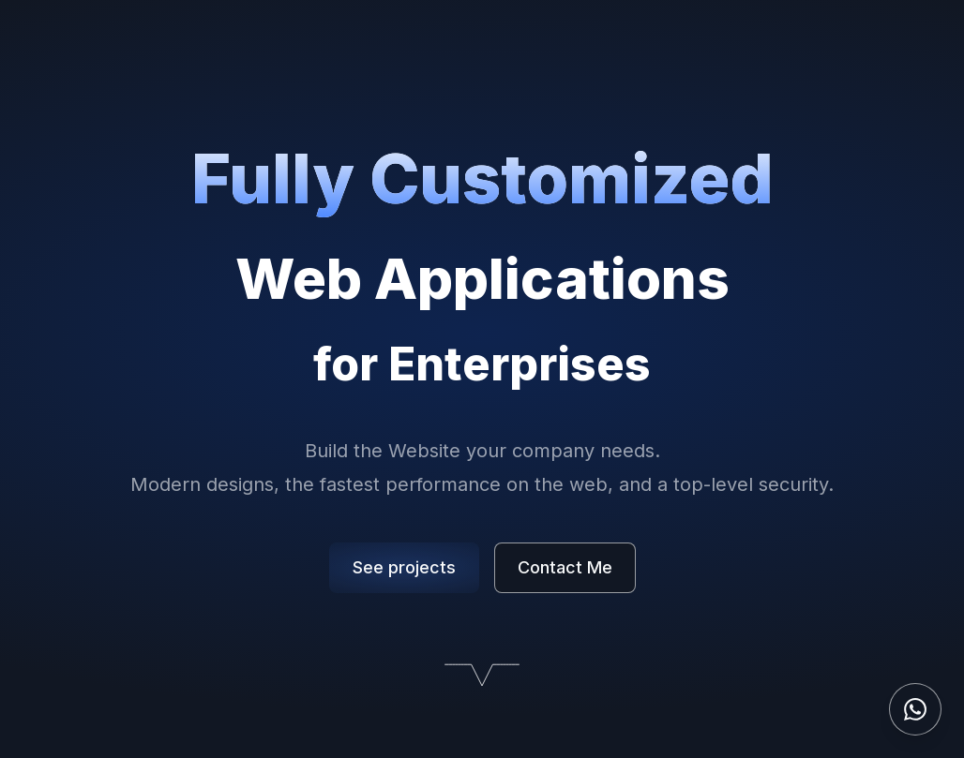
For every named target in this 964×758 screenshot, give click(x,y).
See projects (404, 567)
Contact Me (565, 567)
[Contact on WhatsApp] (915, 709)
